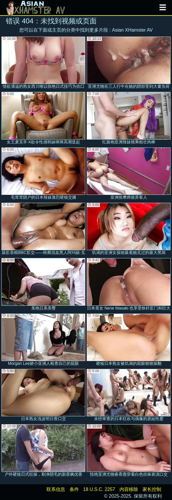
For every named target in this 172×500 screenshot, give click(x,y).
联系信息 (55, 489)
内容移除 (128, 489)
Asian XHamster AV (132, 30)
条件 (74, 489)
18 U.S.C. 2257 (99, 489)
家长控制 (152, 489)
